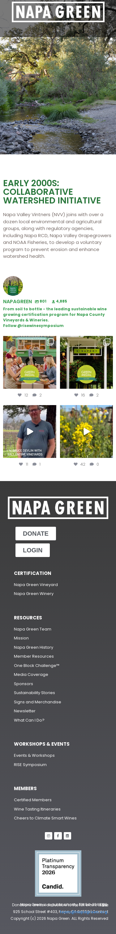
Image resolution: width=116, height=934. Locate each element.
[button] (58, 29)
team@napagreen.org (84, 912)
